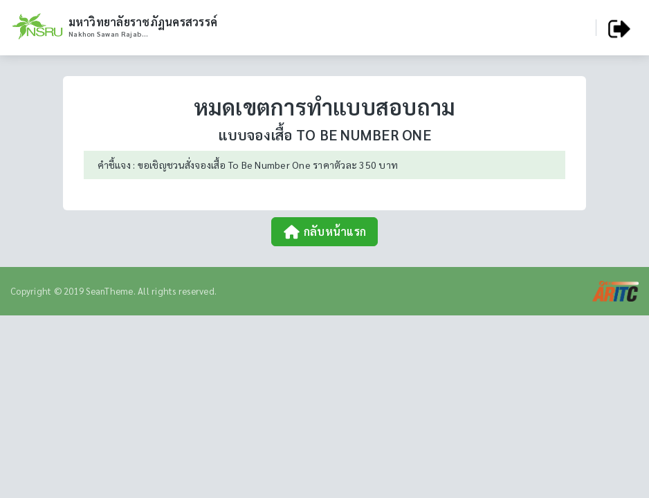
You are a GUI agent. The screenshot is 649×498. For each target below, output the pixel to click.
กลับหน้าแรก (324, 231)
